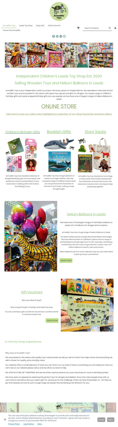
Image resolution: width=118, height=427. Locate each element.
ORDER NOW (65, 260)
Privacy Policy (14, 424)
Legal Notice (28, 424)
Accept (101, 419)
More (40, 424)
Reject (110, 419)
